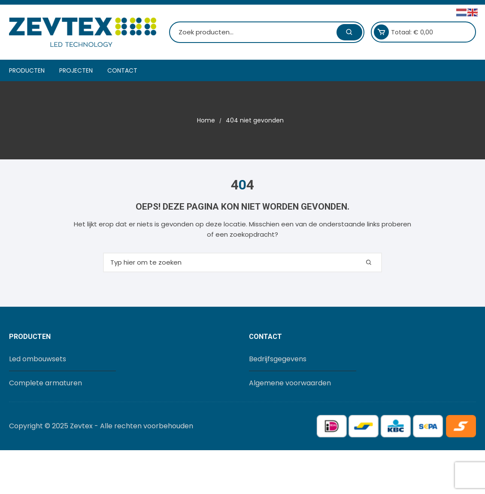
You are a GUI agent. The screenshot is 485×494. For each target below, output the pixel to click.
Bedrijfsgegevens (277, 359)
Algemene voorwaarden (290, 383)
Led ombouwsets (37, 359)
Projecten (76, 70)
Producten (27, 70)
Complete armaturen (45, 383)
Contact (122, 70)
